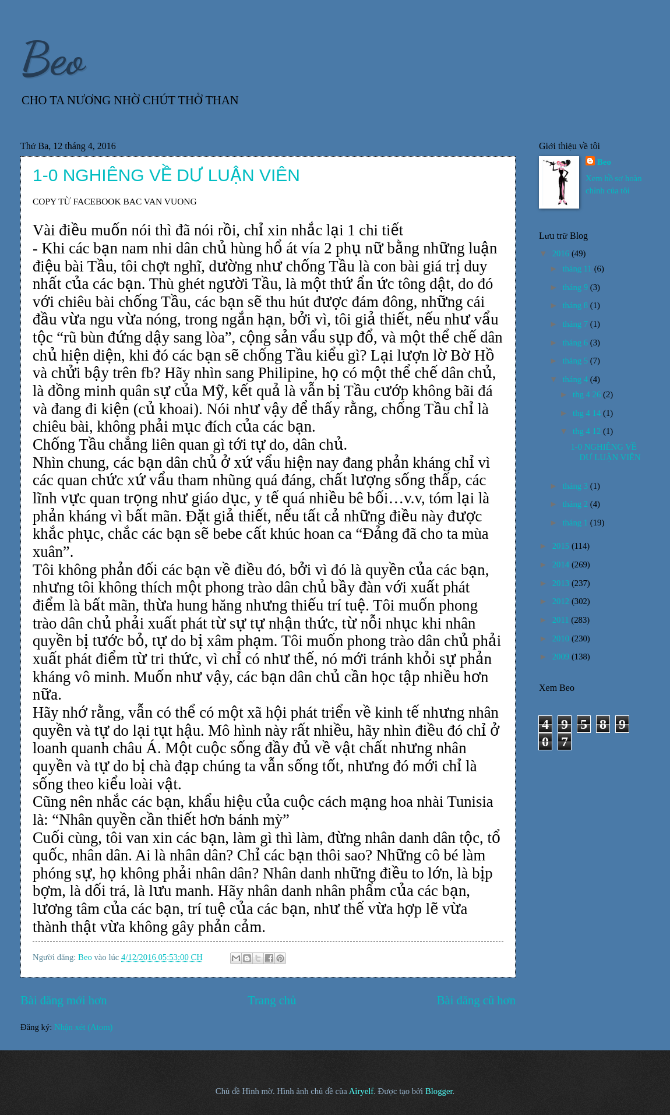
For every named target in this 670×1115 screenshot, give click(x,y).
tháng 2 (576, 504)
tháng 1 (576, 522)
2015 (562, 546)
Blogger (439, 1091)
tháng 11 (578, 268)
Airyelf (361, 1091)
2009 (562, 656)
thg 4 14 (588, 413)
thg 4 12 (588, 431)
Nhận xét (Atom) (83, 1027)
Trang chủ (272, 1000)
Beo (52, 58)
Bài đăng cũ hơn (476, 1000)
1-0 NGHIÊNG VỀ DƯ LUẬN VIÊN (166, 175)
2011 (562, 619)
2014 (562, 564)
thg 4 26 (588, 394)
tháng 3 (576, 486)
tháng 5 (576, 360)
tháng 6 (576, 342)
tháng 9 (576, 287)
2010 (562, 638)
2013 (562, 583)
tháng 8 (576, 305)
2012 (562, 601)
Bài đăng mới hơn (63, 1000)
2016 (562, 253)
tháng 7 (576, 324)
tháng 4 (576, 379)
